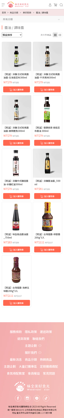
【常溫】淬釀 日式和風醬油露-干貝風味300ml (47, 76)
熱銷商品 (46, 359)
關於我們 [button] (31, 352)
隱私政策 (31, 331)
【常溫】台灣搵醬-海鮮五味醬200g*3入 (16, 289)
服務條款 (16, 331)
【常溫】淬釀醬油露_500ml (47, 182)
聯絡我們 (38, 338)
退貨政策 (23, 338)
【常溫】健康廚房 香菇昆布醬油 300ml (47, 129)
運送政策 (46, 331)
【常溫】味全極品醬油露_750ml (15, 236)
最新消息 (16, 359)
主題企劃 (10, 366)
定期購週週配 (49, 366)
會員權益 (34, 373)
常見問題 (49, 373)
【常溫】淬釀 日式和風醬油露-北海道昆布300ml (16, 76)
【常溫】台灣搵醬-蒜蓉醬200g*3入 (47, 236)
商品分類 (31, 359)
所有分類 (8, 19)
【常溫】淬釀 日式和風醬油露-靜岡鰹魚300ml (16, 129)
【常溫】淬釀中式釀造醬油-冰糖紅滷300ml (15, 182)
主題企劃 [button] (31, 345)
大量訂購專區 (28, 366)
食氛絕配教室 (16, 373)
